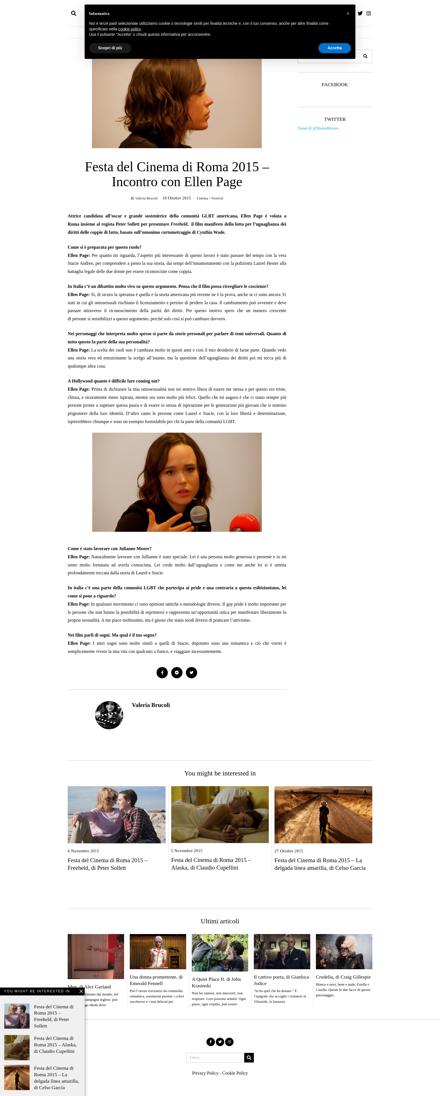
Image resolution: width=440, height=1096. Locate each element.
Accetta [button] (334, 48)
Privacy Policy (205, 1073)
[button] (365, 56)
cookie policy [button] (129, 29)
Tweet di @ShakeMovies (318, 128)
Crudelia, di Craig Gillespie (343, 977)
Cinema (203, 198)
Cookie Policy (235, 1073)
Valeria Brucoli (151, 705)
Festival (221, 198)
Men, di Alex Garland (89, 987)
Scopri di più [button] (110, 48)
